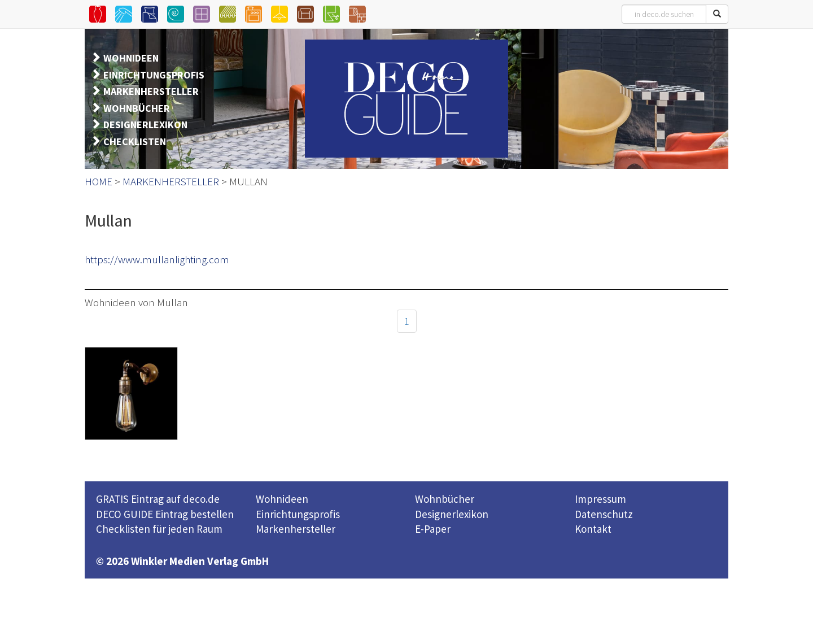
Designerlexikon (451, 514)
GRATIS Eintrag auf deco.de (158, 499)
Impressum (600, 499)
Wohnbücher (444, 499)
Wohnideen (282, 499)
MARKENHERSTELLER (151, 91)
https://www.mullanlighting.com (157, 259)
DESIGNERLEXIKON (145, 124)
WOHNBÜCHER (136, 108)
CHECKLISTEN (134, 141)
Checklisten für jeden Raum (159, 529)
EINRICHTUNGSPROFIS (153, 74)
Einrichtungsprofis (298, 514)
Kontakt (593, 529)
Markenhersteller (295, 529)
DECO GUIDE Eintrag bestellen (165, 514)
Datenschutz (604, 514)
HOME (98, 181)
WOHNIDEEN (131, 57)
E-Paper (433, 529)
